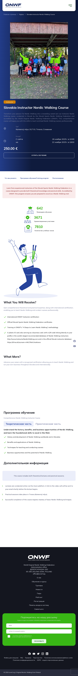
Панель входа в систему (39, 605)
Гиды (39, 593)
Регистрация (39, 601)
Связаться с (39, 609)
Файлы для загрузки (11, 658)
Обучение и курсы (39, 582)
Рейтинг (39, 597)
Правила (28, 658)
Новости (39, 589)
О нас (39, 578)
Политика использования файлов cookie (58, 658)
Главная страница (10, 14)
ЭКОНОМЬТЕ (39, 641)
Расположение (58, 178)
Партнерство (37, 658)
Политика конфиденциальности (24, 660)
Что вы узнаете (10, 178)
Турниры (39, 585)
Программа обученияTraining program (34, 178)
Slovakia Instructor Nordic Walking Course (41, 14)
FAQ (21, 658)
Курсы (21, 14)
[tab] (19, 423)
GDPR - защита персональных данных (50, 660)
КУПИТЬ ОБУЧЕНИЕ (39, 155)
